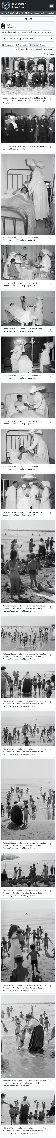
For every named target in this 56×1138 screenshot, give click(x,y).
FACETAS (28, 18)
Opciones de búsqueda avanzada (19, 38)
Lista (42, 45)
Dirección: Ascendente (44, 49)
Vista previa (7, 45)
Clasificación (21, 45)
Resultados (49, 54)
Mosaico (34, 45)
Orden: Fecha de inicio (24, 49)
